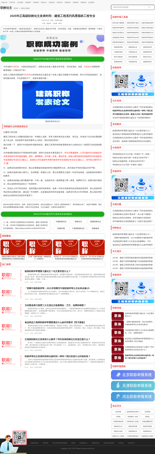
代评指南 (20, 2)
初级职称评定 (118, 62)
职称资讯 (52, 2)
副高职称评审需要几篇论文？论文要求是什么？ (132, 131)
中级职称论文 (61, 221)
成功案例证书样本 (118, 37)
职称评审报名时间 (133, 32)
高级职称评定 (147, 62)
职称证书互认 (147, 57)
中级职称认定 (132, 52)
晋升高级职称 (132, 57)
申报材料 (36, 2)
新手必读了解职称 (118, 23)
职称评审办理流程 (133, 28)
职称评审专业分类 (133, 37)
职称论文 (44, 2)
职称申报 (61, 228)
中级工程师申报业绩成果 (59, 443)
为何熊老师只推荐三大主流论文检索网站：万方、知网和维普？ (55, 305)
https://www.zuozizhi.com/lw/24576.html (30, 228)
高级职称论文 (147, 431)
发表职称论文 (132, 431)
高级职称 (83, 2)
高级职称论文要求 (147, 436)
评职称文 (121, 443)
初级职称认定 (132, 47)
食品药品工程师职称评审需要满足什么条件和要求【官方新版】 (55, 322)
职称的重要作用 (147, 421)
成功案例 (91, 2)
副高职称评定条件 (133, 412)
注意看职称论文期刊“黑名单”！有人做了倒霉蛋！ (132, 214)
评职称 (16, 8)
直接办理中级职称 (133, 42)
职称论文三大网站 (118, 436)
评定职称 (118, 412)
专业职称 (147, 412)
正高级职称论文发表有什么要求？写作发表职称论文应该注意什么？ (57, 339)
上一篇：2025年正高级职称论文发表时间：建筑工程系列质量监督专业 (29, 222)
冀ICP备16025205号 (77, 452)
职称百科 (60, 2)
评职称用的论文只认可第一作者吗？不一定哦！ (132, 154)
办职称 (118, 416)
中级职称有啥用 (118, 421)
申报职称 (15, 67)
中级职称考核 (118, 52)
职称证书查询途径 (147, 28)
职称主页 (4, 2)
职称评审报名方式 (147, 32)
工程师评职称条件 (133, 436)
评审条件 (12, 2)
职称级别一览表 (133, 416)
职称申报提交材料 (147, 23)
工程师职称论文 (78, 228)
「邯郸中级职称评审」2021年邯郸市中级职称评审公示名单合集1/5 (57, 288)
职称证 (147, 416)
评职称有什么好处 (133, 421)
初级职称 (68, 2)
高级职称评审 (147, 52)
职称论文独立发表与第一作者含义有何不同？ (131, 158)
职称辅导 (28, 2)
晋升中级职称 (118, 57)
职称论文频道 (25, 8)
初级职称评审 (147, 47)
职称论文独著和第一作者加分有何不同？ (129, 161)
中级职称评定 (132, 62)
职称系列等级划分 (118, 42)
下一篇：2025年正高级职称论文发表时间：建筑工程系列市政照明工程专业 (31, 225)
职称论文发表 (118, 431)
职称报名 (88, 67)
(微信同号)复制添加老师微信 (52, 59)
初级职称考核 (118, 47)
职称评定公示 (118, 426)
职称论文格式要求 (109, 443)
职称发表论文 (35, 443)
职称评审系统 (147, 426)
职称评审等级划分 (147, 37)
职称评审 (45, 443)
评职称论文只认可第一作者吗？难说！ (128, 165)
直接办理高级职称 (147, 42)
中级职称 (75, 2)
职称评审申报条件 (118, 28)
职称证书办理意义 (118, 32)
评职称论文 (131, 443)
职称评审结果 (132, 426)
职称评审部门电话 (133, 23)
